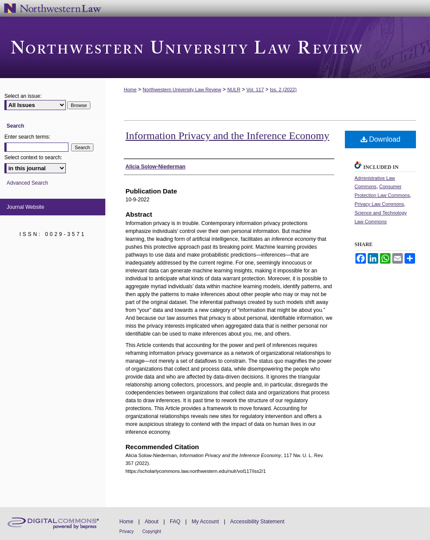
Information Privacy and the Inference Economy (227, 135)
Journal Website (25, 207)
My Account (205, 522)
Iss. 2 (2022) (283, 89)
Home (130, 89)
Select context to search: (33, 157)
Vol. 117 (255, 89)
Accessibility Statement (257, 522)
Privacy (126, 531)
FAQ (175, 522)
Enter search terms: (27, 137)
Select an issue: (23, 96)
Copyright (151, 531)
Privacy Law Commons (379, 204)
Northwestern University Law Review (215, 47)
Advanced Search (27, 183)
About (151, 522)
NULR (233, 89)
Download (381, 139)
